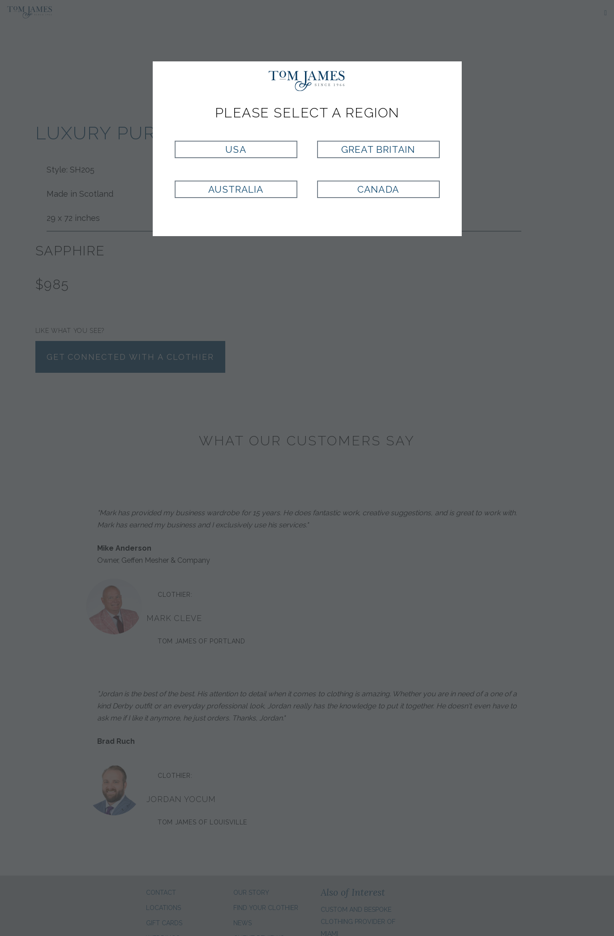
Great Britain (378, 149)
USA (235, 149)
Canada (378, 189)
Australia (235, 189)
